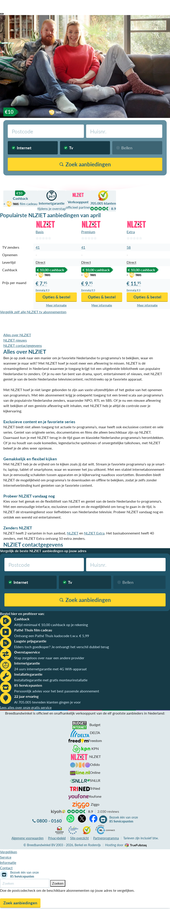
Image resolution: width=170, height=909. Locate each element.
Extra (131, 232)
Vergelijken (8, 852)
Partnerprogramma (106, 838)
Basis (40, 232)
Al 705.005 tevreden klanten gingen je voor (47, 702)
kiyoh (58, 812)
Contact (6, 868)
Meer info (56, 305)
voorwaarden (28, 838)
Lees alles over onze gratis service (26, 707)
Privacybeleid (57, 838)
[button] (2, 13)
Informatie (8, 862)
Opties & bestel (56, 296)
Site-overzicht (79, 838)
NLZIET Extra (94, 533)
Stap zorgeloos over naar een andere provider (49, 658)
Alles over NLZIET (17, 335)
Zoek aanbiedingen (20, 902)
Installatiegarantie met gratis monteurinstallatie (50, 680)
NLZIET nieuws (15, 340)
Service (5, 857)
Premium (88, 232)
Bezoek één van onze (123, 819)
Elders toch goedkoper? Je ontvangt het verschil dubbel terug (61, 647)
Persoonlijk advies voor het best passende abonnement (56, 691)
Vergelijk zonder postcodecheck (141, 181)
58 (129, 247)
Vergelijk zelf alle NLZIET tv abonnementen (33, 312)
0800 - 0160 (49, 820)
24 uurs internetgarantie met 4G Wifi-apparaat (50, 669)
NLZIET (72, 533)
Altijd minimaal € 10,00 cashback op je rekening (51, 625)
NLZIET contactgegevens (22, 345)
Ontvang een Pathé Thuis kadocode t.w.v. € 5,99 (51, 636)
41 (38, 247)
